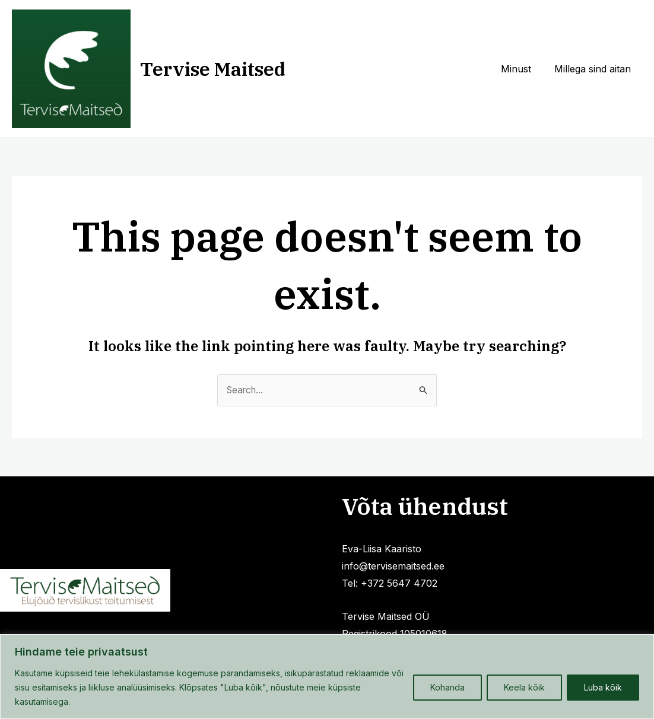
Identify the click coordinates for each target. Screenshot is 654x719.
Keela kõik (524, 687)
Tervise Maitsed (212, 68)
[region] (327, 676)
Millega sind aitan (594, 69)
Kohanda (447, 687)
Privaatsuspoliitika (147, 550)
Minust (522, 69)
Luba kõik (603, 687)
